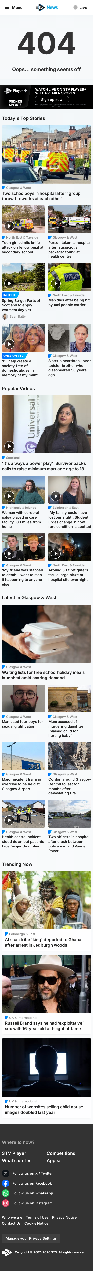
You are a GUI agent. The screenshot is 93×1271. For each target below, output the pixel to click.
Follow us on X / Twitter (32, 1173)
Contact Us (11, 1223)
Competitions (61, 1153)
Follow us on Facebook (32, 1183)
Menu (13, 7)
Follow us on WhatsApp (32, 1193)
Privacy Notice (64, 1217)
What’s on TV (16, 1160)
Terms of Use (37, 1217)
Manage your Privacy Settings (31, 1238)
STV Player (14, 1153)
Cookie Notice (36, 1223)
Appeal (54, 1160)
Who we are (12, 1217)
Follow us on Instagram (32, 1203)
